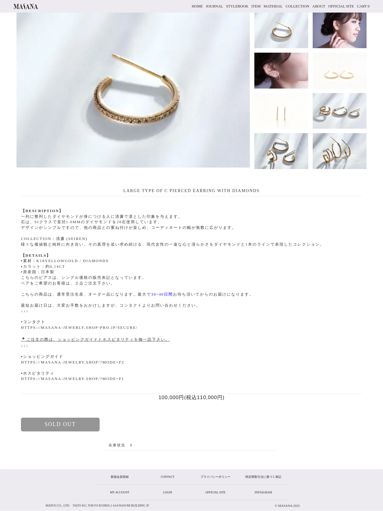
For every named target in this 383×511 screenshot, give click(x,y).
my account (120, 492)
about (318, 6)
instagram (263, 492)
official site (341, 6)
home (197, 6)
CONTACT (167, 476)
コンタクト (34, 322)
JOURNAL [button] (214, 6)
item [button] (256, 6)
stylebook (237, 6)
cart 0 (363, 6)
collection (297, 6)
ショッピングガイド (43, 356)
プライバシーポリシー (215, 476)
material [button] (273, 6)
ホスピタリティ (38, 373)
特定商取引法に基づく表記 (263, 476)
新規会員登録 (120, 476)
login (167, 492)
